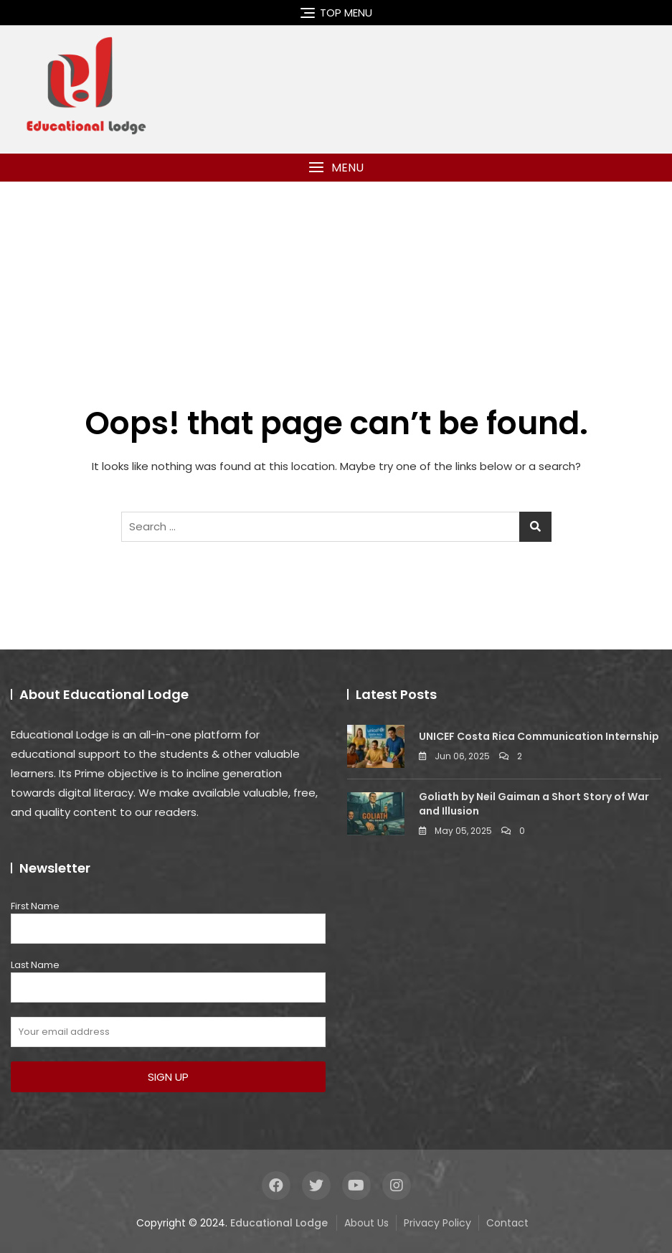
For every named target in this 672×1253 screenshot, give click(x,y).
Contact (507, 1223)
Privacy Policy (437, 1223)
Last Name (35, 965)
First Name (35, 906)
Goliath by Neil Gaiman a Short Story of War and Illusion (534, 803)
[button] (336, 167)
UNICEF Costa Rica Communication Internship (539, 736)
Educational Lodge (279, 1223)
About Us (366, 1223)
